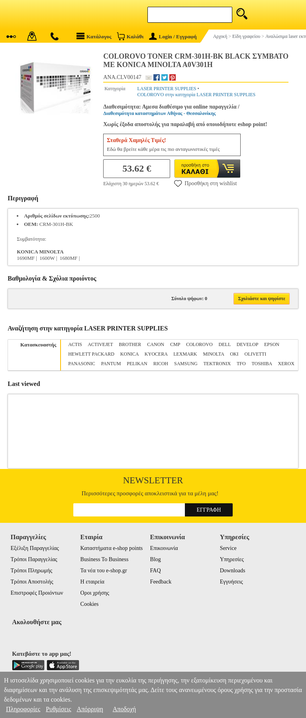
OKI (234, 354)
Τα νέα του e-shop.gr (103, 571)
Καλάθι (130, 36)
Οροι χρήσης (94, 593)
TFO (241, 363)
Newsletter (153, 480)
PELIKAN (137, 363)
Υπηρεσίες (232, 559)
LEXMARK (185, 354)
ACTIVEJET (100, 344)
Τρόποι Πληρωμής (31, 571)
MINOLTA (213, 354)
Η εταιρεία (92, 582)
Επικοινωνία (164, 548)
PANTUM (111, 363)
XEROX (286, 363)
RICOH (160, 363)
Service (228, 548)
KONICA (129, 354)
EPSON (271, 344)
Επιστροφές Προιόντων (36, 593)
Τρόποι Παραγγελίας (33, 559)
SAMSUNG (186, 363)
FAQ (155, 571)
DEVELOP (247, 344)
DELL (225, 344)
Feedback (161, 582)
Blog (155, 559)
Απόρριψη (89, 709)
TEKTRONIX (217, 363)
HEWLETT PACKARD (91, 354)
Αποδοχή (124, 709)
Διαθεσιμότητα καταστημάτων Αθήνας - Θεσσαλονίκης (159, 113)
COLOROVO (199, 344)
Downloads (232, 571)
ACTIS (75, 344)
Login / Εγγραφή (173, 37)
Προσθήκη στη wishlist (205, 183)
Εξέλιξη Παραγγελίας (34, 548)
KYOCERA (156, 354)
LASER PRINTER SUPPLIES (166, 88)
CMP (175, 344)
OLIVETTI (255, 354)
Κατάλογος (94, 36)
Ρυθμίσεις (58, 709)
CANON (155, 344)
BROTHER (130, 344)
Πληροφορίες (23, 709)
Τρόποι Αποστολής (31, 582)
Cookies (89, 604)
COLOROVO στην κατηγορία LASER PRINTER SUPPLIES (196, 94)
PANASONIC (81, 363)
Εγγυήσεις (231, 582)
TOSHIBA (261, 363)
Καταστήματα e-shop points (111, 548)
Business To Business (104, 559)
